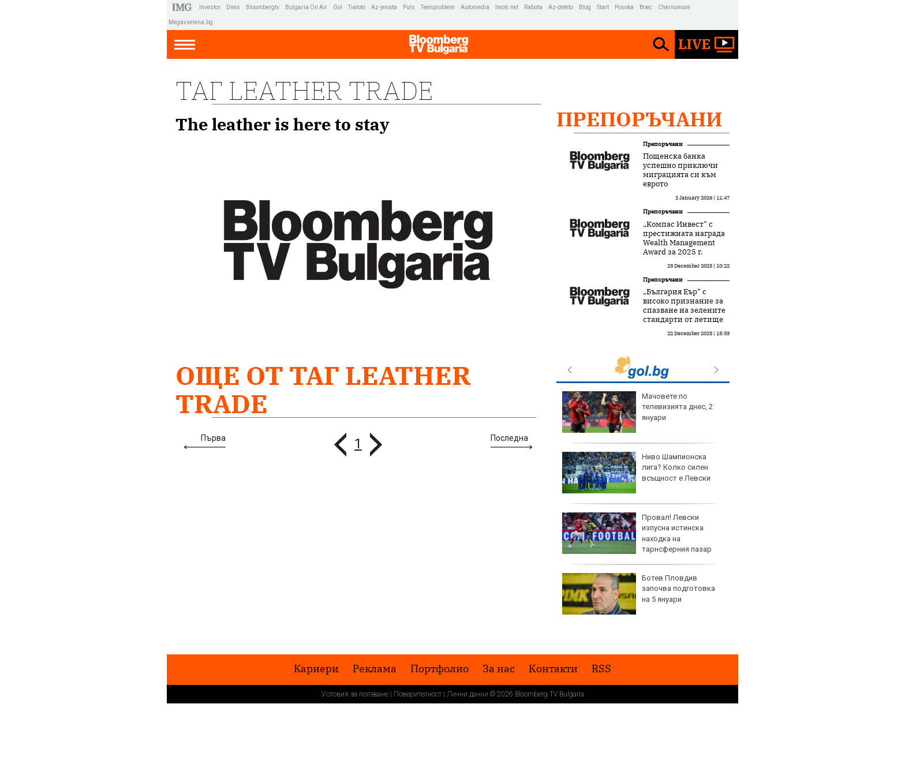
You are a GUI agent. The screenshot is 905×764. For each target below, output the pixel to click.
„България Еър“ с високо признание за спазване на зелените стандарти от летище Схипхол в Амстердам (684, 310)
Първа (213, 438)
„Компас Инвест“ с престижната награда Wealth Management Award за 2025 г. (684, 238)
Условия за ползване (354, 694)
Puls (409, 7)
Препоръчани (639, 119)
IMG (184, 7)
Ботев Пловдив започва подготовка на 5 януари (638, 594)
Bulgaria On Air (306, 7)
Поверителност (418, 694)
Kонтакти (553, 669)
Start (603, 7)
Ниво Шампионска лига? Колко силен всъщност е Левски (636, 472)
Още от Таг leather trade (323, 389)
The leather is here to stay (282, 124)
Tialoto (356, 7)
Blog (585, 7)
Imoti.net (506, 7)
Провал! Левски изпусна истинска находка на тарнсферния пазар (637, 533)
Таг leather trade (304, 90)
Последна (509, 438)
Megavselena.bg (191, 22)
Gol (337, 7)
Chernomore (674, 7)
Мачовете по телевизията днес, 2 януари (637, 412)
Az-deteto (560, 7)
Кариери (316, 669)
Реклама (375, 669)
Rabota (533, 7)
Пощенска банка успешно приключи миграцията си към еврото (680, 170)
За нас (499, 669)
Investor (209, 7)
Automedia (475, 7)
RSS (601, 669)
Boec (646, 7)
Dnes (233, 7)
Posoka (624, 7)
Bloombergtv (262, 7)
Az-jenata (384, 7)
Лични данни (467, 694)
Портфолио (439, 669)
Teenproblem (438, 7)
